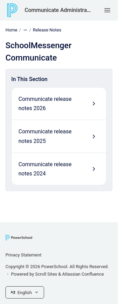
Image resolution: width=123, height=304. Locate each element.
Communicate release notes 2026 (45, 103)
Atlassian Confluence (83, 274)
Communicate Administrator (58, 10)
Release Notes (47, 29)
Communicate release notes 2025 (45, 136)
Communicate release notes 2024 (45, 169)
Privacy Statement (23, 254)
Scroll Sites (46, 274)
